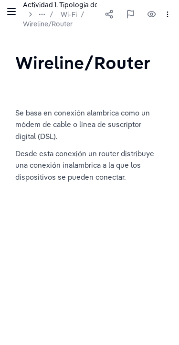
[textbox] (83, 62)
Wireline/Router (48, 24)
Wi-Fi (69, 14)
